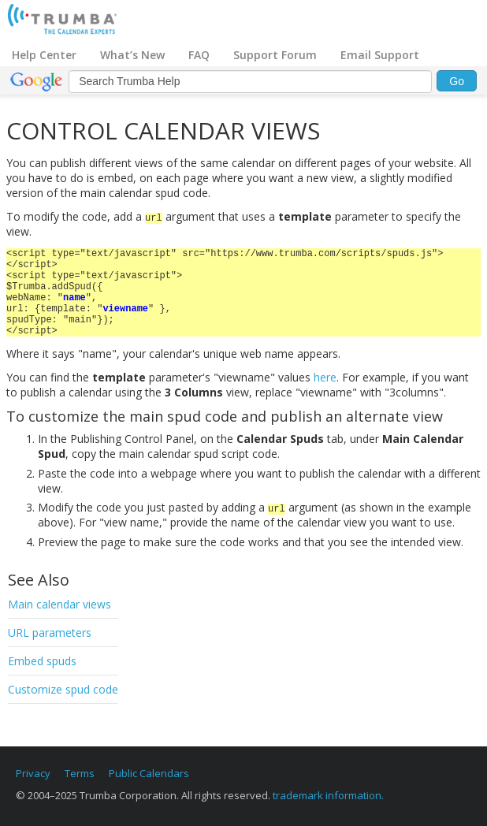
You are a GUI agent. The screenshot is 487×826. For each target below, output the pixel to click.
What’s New (132, 54)
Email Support (379, 54)
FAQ (199, 54)
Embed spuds (42, 660)
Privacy (33, 773)
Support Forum (275, 54)
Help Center (44, 54)
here (325, 377)
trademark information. (328, 795)
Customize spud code (63, 689)
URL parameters (49, 632)
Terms (80, 773)
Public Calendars (149, 773)
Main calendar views (59, 604)
